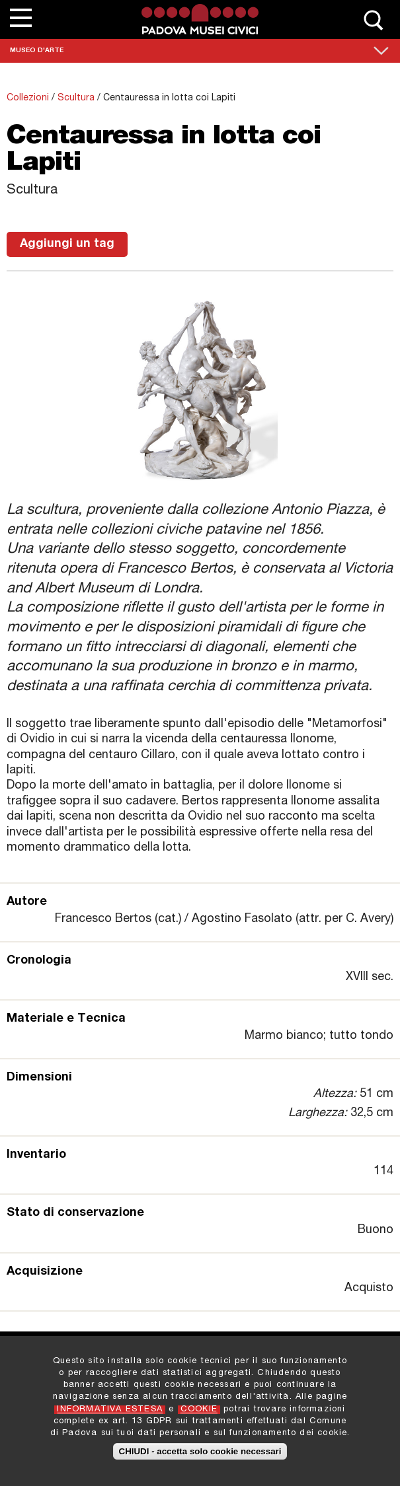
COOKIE (199, 1415)
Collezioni (28, 98)
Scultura (76, 98)
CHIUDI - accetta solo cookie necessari (200, 1457)
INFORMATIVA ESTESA (110, 1415)
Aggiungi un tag (67, 244)
